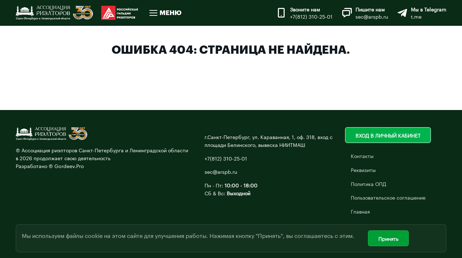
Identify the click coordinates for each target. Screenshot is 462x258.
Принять (388, 238)
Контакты (362, 155)
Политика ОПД (368, 183)
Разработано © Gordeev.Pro (50, 165)
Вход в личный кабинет (388, 135)
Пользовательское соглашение (388, 197)
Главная (360, 211)
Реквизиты (363, 169)
